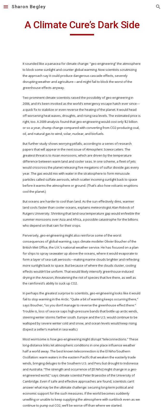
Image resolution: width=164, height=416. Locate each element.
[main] (82, 27)
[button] (6, 6)
